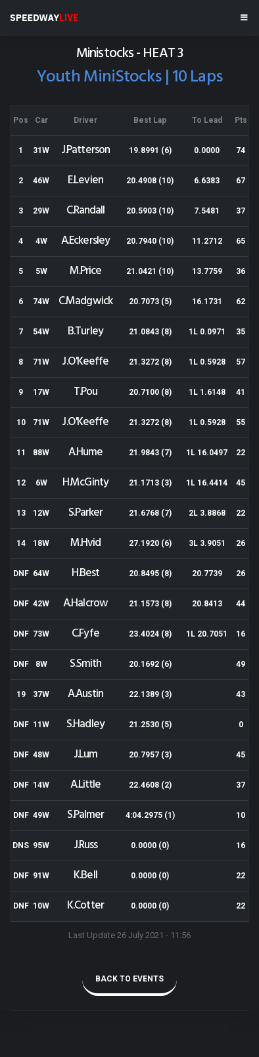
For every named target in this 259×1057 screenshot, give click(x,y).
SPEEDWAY (44, 18)
